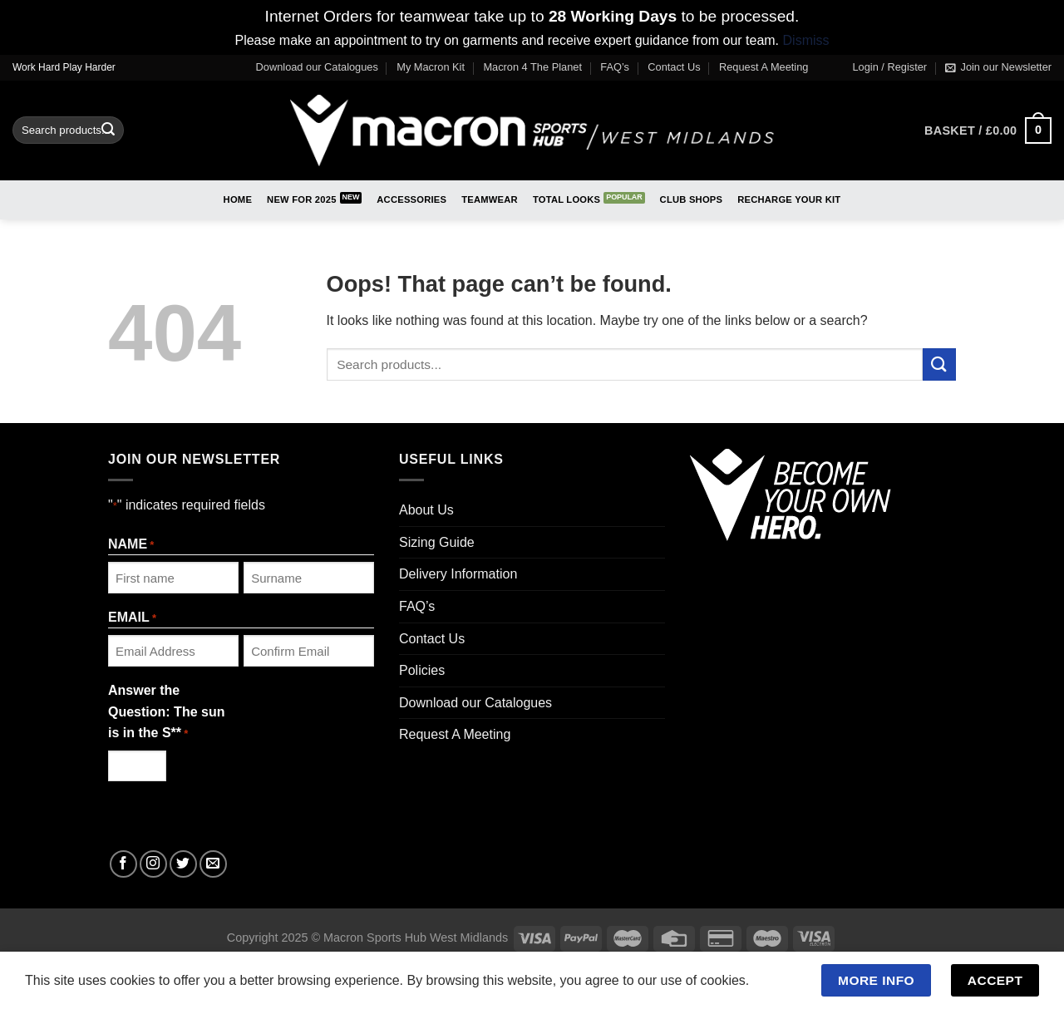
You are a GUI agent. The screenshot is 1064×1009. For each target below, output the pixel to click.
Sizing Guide (437, 542)
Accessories (411, 199)
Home (238, 199)
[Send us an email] (213, 864)
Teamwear (489, 199)
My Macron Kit (431, 67)
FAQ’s (614, 67)
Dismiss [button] (806, 40)
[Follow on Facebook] (123, 864)
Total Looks (566, 199)
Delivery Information (458, 574)
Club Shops (691, 199)
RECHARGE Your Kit (788, 199)
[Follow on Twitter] (183, 864)
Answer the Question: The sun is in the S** (166, 713)
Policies (422, 670)
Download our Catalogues (317, 67)
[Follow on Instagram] (153, 864)
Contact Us (674, 67)
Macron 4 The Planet (532, 67)
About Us (426, 510)
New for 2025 (302, 199)
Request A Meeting (763, 67)
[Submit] (108, 130)
